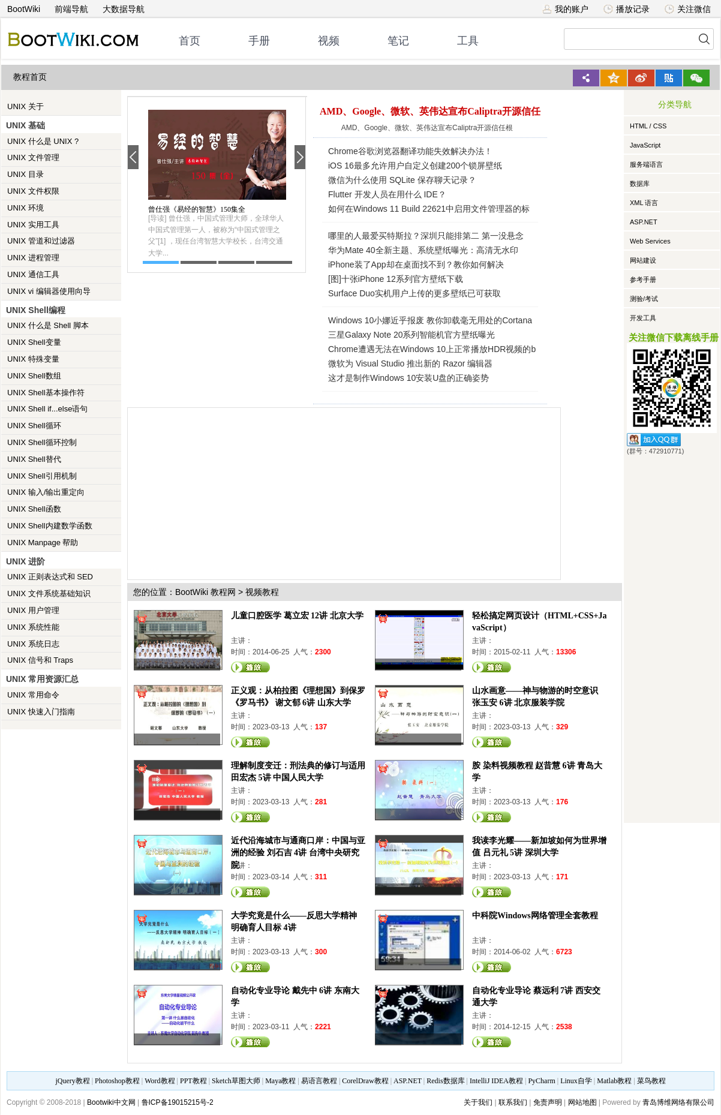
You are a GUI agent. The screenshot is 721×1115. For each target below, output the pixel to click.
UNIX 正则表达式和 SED (50, 576)
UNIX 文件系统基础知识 (49, 593)
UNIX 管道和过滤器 (41, 240)
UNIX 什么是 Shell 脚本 (48, 325)
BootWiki (23, 9)
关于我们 (478, 1102)
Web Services (650, 241)
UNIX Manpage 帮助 (43, 542)
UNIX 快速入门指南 (41, 711)
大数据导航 (124, 9)
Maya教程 (280, 1081)
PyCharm (541, 1081)
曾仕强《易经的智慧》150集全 (196, 209)
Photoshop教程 (117, 1081)
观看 (251, 667)
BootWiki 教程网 (205, 592)
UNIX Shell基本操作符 (46, 392)
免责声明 (547, 1102)
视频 (329, 41)
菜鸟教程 (651, 1081)
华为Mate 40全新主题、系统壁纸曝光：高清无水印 (423, 250)
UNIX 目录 (25, 174)
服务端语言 (646, 164)
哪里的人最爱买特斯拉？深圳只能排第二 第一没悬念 (426, 236)
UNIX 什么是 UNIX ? (43, 141)
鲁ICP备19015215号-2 (178, 1102)
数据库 (640, 183)
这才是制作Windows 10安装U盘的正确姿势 (408, 378)
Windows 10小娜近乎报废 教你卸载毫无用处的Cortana (430, 320)
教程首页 (30, 77)
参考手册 (643, 279)
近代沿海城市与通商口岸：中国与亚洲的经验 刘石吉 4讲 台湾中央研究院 (298, 852)
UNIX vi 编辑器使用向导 (49, 291)
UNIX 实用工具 (33, 224)
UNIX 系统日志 (33, 643)
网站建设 (643, 260)
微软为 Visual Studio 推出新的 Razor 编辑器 (410, 363)
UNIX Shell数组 (34, 375)
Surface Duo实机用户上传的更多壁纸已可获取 (414, 293)
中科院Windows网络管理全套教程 (535, 915)
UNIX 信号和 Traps (40, 660)
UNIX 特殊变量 (33, 358)
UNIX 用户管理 (33, 610)
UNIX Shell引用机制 (42, 475)
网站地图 (582, 1102)
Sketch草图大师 (236, 1081)
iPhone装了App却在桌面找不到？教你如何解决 (416, 264)
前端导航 (71, 9)
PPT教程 (193, 1081)
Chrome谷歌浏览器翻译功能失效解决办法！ (410, 151)
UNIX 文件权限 (33, 191)
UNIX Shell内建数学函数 (49, 525)
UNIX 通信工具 (33, 274)
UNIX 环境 (25, 207)
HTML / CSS (648, 126)
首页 (189, 41)
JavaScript (645, 145)
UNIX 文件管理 (33, 157)
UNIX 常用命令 (33, 694)
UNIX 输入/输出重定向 (46, 492)
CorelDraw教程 (365, 1081)
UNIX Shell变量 (34, 342)
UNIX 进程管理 (33, 257)
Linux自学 (576, 1081)
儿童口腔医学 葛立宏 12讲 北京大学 (297, 615)
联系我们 (512, 1102)
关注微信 (688, 9)
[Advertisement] (316, 492)
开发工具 (643, 317)
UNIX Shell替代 (34, 459)
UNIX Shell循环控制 (42, 442)
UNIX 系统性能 (33, 627)
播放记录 (626, 9)
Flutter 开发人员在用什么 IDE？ (387, 194)
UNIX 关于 (25, 106)
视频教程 (262, 592)
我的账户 (565, 9)
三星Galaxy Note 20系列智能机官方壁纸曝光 (411, 334)
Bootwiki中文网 (111, 1102)
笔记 (398, 41)
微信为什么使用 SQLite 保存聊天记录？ (402, 180)
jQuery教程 (72, 1081)
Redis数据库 (445, 1081)
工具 (468, 41)
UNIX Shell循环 (34, 425)
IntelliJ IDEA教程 (496, 1081)
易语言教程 (319, 1081)
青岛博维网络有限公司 (678, 1102)
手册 (259, 41)
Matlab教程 (614, 1081)
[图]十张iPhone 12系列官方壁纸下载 (395, 279)
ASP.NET (643, 222)
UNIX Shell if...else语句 (47, 408)
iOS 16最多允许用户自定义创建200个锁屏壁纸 (415, 165)
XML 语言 (644, 202)
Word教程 (160, 1081)
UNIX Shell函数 (34, 508)
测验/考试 (644, 298)
